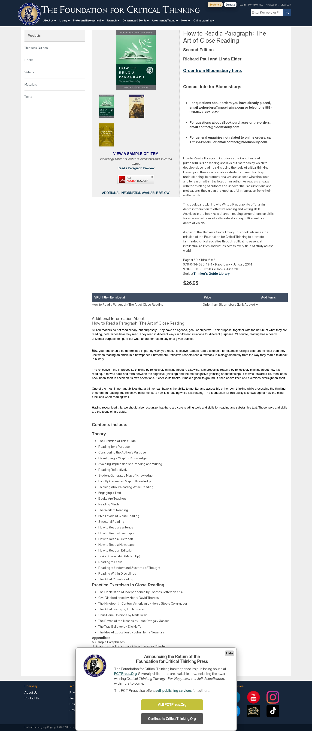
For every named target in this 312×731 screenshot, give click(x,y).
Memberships (255, 4)
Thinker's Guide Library (212, 273)
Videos (29, 72)
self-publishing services (173, 690)
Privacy (75, 692)
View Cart (286, 4)
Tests (28, 97)
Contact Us (32, 698)
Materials (30, 84)
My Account (272, 4)
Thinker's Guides (36, 48)
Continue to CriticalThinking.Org (172, 718)
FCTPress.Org (125, 673)
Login (242, 4)
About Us (30, 692)
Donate (230, 4)
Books (28, 60)
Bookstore (215, 4)
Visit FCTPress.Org (172, 704)
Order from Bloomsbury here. (212, 70)
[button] (50, 20)
